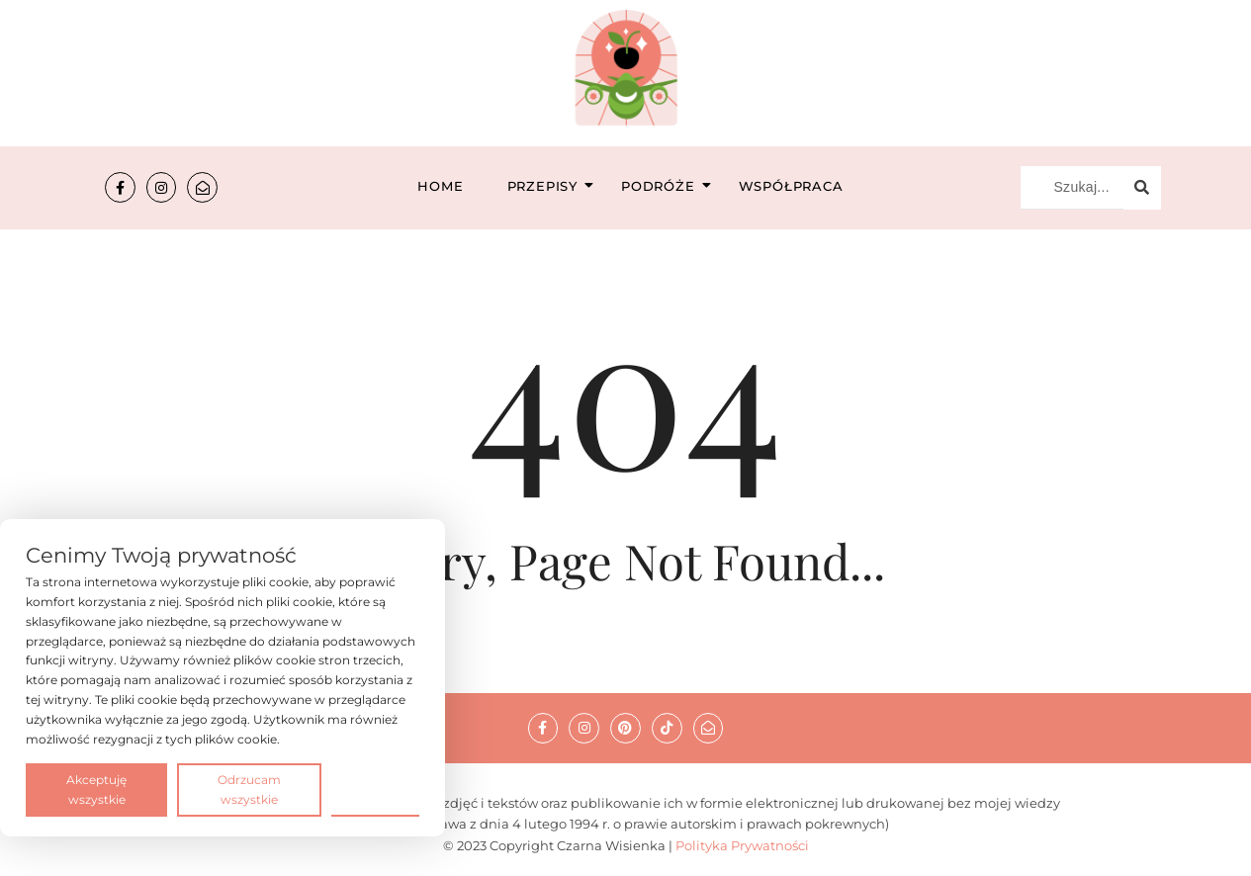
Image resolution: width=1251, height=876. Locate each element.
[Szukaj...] (1072, 188)
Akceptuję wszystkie (96, 789)
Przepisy (548, 186)
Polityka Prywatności (742, 845)
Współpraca (791, 186)
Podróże (664, 186)
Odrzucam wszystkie (249, 789)
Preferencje (375, 788)
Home (440, 186)
